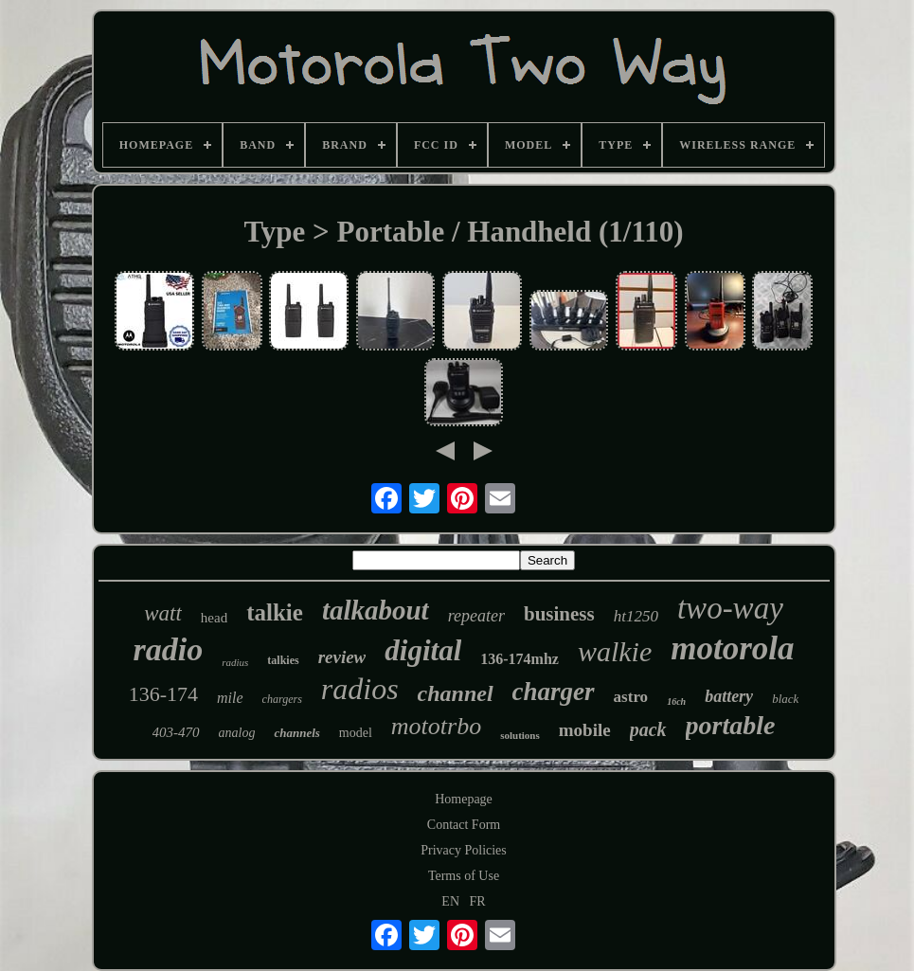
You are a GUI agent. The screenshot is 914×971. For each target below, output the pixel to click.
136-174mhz (519, 659)
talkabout (375, 610)
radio (168, 649)
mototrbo (436, 726)
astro (631, 697)
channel (455, 693)
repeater (476, 615)
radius (235, 662)
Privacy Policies (464, 850)
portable (731, 725)
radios (360, 689)
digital (423, 650)
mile (230, 698)
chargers (282, 699)
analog (237, 733)
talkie (274, 612)
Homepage (464, 799)
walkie (615, 651)
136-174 (163, 694)
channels (296, 733)
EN (450, 901)
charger (553, 691)
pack (648, 729)
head (214, 617)
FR (478, 901)
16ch (676, 701)
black (785, 699)
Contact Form (463, 825)
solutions (520, 735)
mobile (585, 730)
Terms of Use (463, 876)
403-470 (176, 732)
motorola (732, 648)
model (355, 733)
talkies (282, 660)
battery (729, 696)
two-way (730, 608)
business (559, 613)
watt (163, 613)
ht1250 (636, 616)
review (342, 657)
